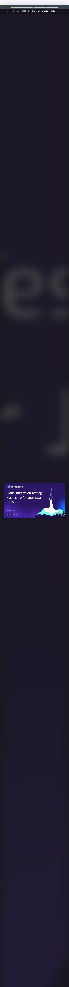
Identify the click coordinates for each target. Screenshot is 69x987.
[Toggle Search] (59, 11)
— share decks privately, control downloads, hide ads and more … (34, 7)
